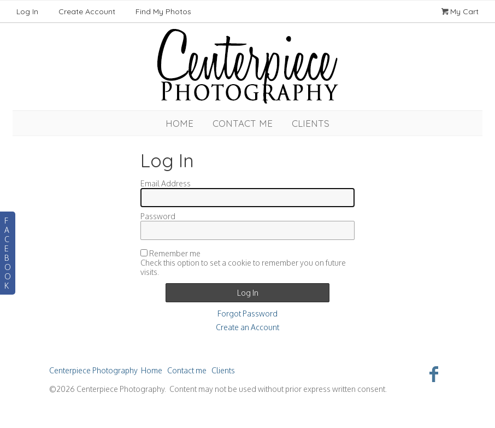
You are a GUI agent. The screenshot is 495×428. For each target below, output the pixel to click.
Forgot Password (247, 313)
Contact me (243, 123)
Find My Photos (163, 11)
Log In (27, 11)
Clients (310, 123)
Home (179, 123)
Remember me (175, 253)
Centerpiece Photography (93, 370)
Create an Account (247, 327)
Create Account (86, 11)
